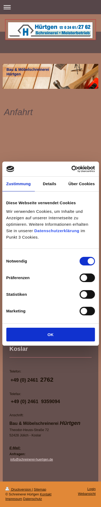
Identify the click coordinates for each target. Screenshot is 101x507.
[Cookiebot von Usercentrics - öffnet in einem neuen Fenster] (72, 169)
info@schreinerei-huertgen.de (31, 459)
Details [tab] (49, 183)
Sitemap (40, 489)
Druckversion (18, 489)
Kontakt (45, 494)
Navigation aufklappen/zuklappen (50, 7)
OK (50, 334)
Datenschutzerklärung (56, 230)
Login (91, 489)
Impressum (13, 499)
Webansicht (87, 494)
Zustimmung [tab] (18, 183)
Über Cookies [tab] (81, 183)
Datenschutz (32, 499)
